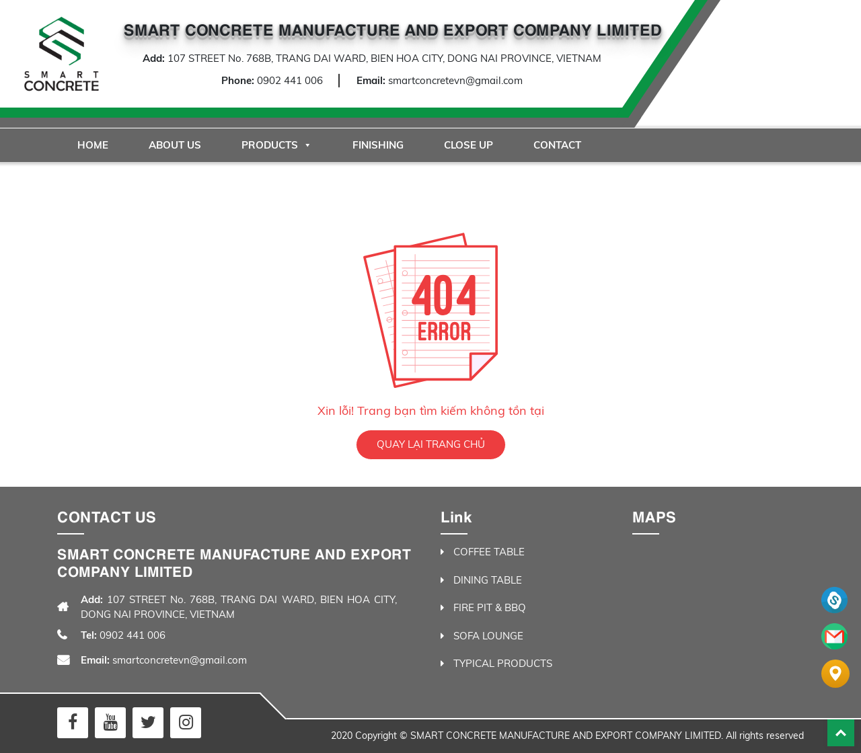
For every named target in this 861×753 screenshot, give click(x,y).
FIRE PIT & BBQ (489, 607)
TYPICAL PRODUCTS (502, 663)
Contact (557, 144)
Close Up (468, 144)
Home (92, 144)
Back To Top (840, 732)
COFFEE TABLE (489, 551)
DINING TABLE (487, 579)
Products (276, 144)
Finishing (378, 144)
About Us (175, 144)
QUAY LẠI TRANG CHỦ (431, 444)
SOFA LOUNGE (488, 635)
